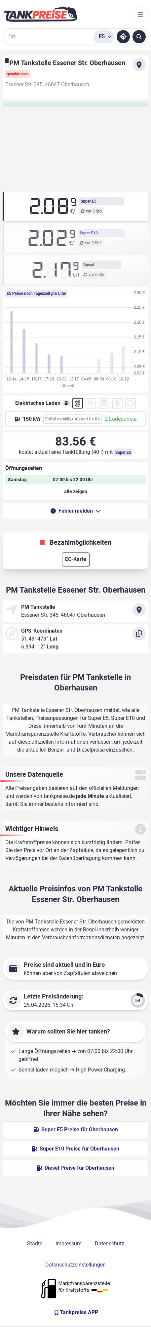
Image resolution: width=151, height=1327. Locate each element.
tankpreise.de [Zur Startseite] (59, 796)
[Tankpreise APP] (75, 1312)
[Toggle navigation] (140, 14)
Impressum (69, 1243)
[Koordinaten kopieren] (139, 633)
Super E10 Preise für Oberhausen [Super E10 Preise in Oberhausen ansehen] (75, 1149)
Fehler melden (76, 511)
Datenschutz (109, 1243)
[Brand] (41, 14)
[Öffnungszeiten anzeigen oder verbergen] (75, 491)
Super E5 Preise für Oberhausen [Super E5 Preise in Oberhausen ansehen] (75, 1129)
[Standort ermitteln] (123, 36)
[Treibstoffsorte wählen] (104, 36)
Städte (34, 1243)
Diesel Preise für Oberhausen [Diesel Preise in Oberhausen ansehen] (75, 1168)
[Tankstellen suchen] (139, 36)
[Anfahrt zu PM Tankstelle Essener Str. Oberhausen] (139, 64)
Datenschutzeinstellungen (75, 1265)
